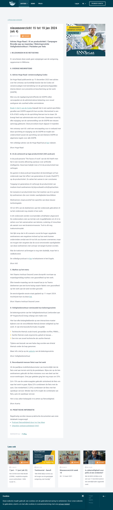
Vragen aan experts (91, 498)
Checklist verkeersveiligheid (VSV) (25, 426)
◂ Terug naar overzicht (15, 20)
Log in (77, 3)
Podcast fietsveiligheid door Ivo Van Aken (28, 422)
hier (47, 143)
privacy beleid (64, 504)
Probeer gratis (97, 3)
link (30, 297)
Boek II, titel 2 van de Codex (21, 108)
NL (83, 3)
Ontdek (23, 3)
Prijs (40, 3)
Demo (33, 3)
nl (103, 496)
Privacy (91, 503)
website (32, 351)
